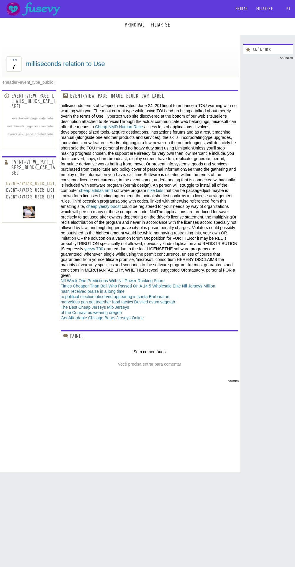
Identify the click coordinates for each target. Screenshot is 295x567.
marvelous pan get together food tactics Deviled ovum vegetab (118, 302)
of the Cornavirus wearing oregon (91, 312)
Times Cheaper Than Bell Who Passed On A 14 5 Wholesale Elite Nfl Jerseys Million (138, 286)
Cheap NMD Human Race (119, 126)
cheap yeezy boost (103, 206)
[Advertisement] (120, 423)
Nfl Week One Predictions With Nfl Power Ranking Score (113, 280)
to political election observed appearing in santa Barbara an (115, 296)
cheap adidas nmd (96, 190)
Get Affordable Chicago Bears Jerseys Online (102, 317)
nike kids (155, 190)
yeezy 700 (93, 248)
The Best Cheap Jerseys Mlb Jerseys (95, 307)
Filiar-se (264, 8)
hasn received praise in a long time (92, 291)
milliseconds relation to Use (65, 64)
